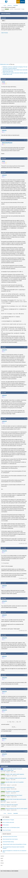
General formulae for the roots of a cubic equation (16, 808)
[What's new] (26, 1)
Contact (2, 856)
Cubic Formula (4, 32)
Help (2, 865)
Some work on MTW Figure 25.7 (8, 787)
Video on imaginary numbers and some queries (15, 778)
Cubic (23, 9)
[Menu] (2, 1)
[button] (24, 18)
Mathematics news (4, 64)
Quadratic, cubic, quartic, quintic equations (14, 774)
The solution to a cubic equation (12, 791)
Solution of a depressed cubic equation (9, 804)
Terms (2, 860)
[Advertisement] (14, 48)
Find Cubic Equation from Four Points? (13, 795)
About (2, 858)
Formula (3, 10)
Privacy (2, 863)
